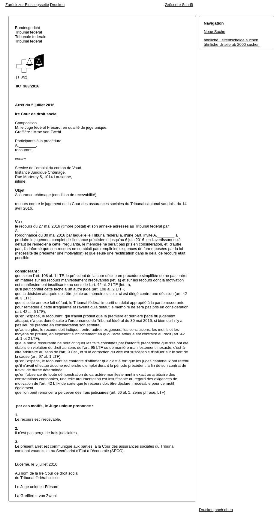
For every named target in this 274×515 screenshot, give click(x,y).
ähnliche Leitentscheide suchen (231, 40)
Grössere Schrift (179, 4)
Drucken (57, 4)
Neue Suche (214, 31)
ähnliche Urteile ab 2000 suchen (232, 44)
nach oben (224, 510)
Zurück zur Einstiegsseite (27, 4)
